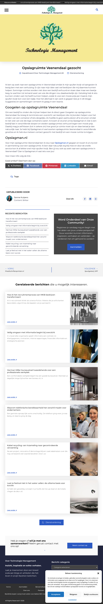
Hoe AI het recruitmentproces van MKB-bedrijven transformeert (37, 2)
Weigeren (73, 594)
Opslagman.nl (61, 143)
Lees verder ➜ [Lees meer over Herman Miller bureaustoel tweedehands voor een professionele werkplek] (12, 397)
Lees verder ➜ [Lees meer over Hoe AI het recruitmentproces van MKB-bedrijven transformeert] (12, 322)
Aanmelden (23, 587)
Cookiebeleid (72, 600)
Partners (41, 590)
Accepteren (55, 594)
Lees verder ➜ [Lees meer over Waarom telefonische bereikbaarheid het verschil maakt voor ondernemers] (12, 435)
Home (8, 587)
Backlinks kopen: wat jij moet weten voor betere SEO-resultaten (27, 594)
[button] (98, 573)
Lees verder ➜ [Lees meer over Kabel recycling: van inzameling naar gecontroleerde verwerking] (12, 472)
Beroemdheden (41, 587)
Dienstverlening (77, 73)
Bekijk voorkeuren (91, 594)
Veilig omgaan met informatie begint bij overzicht (27, 226)
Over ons (26, 590)
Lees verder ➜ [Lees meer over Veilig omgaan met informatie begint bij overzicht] (12, 359)
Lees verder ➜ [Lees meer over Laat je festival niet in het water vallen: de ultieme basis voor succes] (12, 510)
